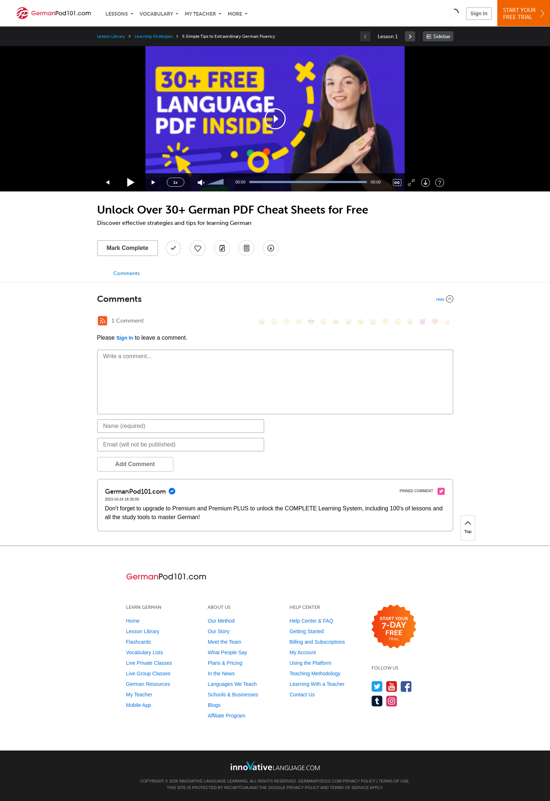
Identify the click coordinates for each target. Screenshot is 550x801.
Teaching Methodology (314, 673)
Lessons (116, 14)
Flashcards (138, 642)
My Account (302, 652)
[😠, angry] (323, 321)
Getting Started (306, 631)
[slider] (216, 182)
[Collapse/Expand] (275, 299)
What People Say (227, 652)
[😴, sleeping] (398, 321)
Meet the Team (224, 642)
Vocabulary (156, 14)
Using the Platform (310, 663)
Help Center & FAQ (311, 621)
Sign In (478, 13)
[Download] (425, 182)
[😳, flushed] (274, 321)
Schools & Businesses (233, 694)
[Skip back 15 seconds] (108, 182)
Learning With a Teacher (317, 684)
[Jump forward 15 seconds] (154, 182)
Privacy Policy (358, 781)
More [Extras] (235, 14)
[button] (454, 13)
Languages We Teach (232, 684)
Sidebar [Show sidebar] (441, 36)
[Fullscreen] (411, 182)
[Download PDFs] (246, 248)
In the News (221, 673)
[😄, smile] (262, 321)
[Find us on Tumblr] (377, 701)
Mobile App (138, 705)
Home (133, 621)
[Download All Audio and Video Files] (271, 248)
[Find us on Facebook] (406, 686)
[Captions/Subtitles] (397, 182)
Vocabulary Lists (144, 652)
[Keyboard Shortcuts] (439, 182)
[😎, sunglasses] (311, 321)
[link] (410, 36)
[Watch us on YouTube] (391, 686)
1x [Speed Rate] (175, 182)
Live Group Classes (148, 673)
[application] (275, 118)
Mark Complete (127, 248)
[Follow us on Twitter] (377, 686)
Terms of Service (349, 787)
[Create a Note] (222, 248)
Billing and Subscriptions (317, 642)
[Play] (131, 182)
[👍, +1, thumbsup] (447, 321)
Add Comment (135, 464)
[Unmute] (201, 182)
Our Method (221, 621)
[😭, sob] (373, 321)
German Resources (148, 684)
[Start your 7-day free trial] (394, 626)
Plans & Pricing (225, 663)
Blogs (214, 705)
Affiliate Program (226, 716)
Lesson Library (111, 36)
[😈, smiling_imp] (422, 321)
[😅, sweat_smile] (348, 321)
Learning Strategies (154, 36)
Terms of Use (394, 781)
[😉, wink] (360, 321)
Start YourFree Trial (524, 13)
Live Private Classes (149, 663)
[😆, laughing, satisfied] (336, 321)
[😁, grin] (286, 321)
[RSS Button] (102, 320)
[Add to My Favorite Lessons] (198, 248)
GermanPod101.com (319, 781)
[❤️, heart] (435, 321)
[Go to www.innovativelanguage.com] (275, 765)
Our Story (218, 631)
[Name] (181, 426)
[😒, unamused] (299, 321)
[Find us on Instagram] (391, 701)
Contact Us (301, 694)
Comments (126, 273)
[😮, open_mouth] (410, 321)
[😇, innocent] (385, 321)
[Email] (181, 445)
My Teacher (200, 14)
